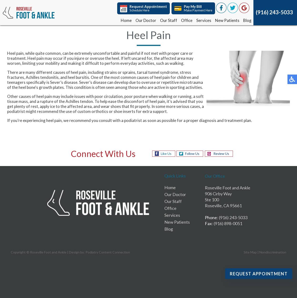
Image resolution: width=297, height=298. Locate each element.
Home (126, 20)
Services (203, 20)
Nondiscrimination (272, 252)
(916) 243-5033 (274, 12)
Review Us (221, 154)
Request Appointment (258, 273)
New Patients (227, 20)
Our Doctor (146, 20)
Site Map (250, 252)
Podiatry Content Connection (108, 252)
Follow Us (192, 154)
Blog (247, 20)
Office (186, 20)
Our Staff (168, 20)
